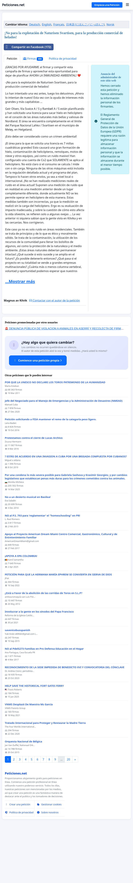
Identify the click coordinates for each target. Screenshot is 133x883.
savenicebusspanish (17, 678)
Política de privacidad (63, 107)
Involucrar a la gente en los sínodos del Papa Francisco (39, 660)
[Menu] (127, 4)
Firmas (33, 107)
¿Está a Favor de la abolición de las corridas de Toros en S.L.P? (43, 641)
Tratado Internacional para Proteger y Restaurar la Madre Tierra (45, 771)
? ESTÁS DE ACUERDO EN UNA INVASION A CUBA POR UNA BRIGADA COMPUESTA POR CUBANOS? (66, 505)
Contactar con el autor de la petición (54, 349)
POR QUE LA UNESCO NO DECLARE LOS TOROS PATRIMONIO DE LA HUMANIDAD (55, 430)
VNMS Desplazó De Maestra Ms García (29, 753)
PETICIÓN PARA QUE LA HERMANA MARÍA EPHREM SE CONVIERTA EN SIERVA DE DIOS (58, 623)
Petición (12, 107)
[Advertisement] (66, 42)
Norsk (110, 73)
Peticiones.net (13, 5)
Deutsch (34, 73)
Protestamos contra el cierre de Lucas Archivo (34, 486)
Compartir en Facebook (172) (27, 95)
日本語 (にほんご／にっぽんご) (85, 73)
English (46, 73)
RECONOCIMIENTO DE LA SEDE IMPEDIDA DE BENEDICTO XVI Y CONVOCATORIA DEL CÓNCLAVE (64, 715)
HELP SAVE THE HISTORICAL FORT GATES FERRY (34, 734)
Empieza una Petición (107, 5)
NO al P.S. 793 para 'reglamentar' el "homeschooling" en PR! (42, 564)
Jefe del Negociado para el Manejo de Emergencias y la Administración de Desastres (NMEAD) (63, 449)
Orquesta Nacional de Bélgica (23, 790)
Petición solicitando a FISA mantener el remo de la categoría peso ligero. (50, 468)
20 (68, 808)
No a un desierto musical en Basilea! (28, 545)
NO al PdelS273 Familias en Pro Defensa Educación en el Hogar (44, 697)
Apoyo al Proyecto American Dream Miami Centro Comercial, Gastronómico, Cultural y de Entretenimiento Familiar (61, 584)
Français (58, 73)
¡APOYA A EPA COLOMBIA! (21, 604)
